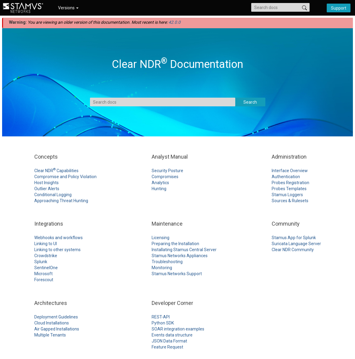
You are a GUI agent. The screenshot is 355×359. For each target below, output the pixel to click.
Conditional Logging (53, 194)
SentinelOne (46, 267)
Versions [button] (68, 7)
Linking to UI (45, 243)
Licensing (160, 237)
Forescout (43, 279)
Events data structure (172, 335)
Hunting (159, 188)
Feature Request (167, 347)
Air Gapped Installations (56, 329)
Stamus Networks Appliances (180, 255)
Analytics (160, 182)
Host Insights (46, 182)
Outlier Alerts (46, 188)
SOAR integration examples (178, 329)
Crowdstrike (45, 255)
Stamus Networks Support (177, 273)
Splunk (40, 261)
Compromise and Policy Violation (65, 176)
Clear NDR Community (293, 249)
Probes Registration (290, 182)
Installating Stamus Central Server (184, 249)
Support (338, 8)
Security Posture (167, 170)
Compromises (165, 176)
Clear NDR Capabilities (56, 170)
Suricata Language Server (296, 243)
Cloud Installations (51, 323)
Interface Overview (290, 170)
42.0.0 (174, 22)
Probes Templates (289, 188)
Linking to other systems (57, 249)
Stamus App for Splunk (294, 237)
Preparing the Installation (175, 243)
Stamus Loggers (287, 194)
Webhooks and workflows (58, 237)
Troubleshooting (167, 261)
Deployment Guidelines (56, 317)
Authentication (286, 176)
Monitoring (162, 267)
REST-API (161, 317)
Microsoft (43, 273)
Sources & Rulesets (290, 200)
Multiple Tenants (50, 335)
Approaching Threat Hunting (61, 200)
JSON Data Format (169, 341)
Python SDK (163, 323)
